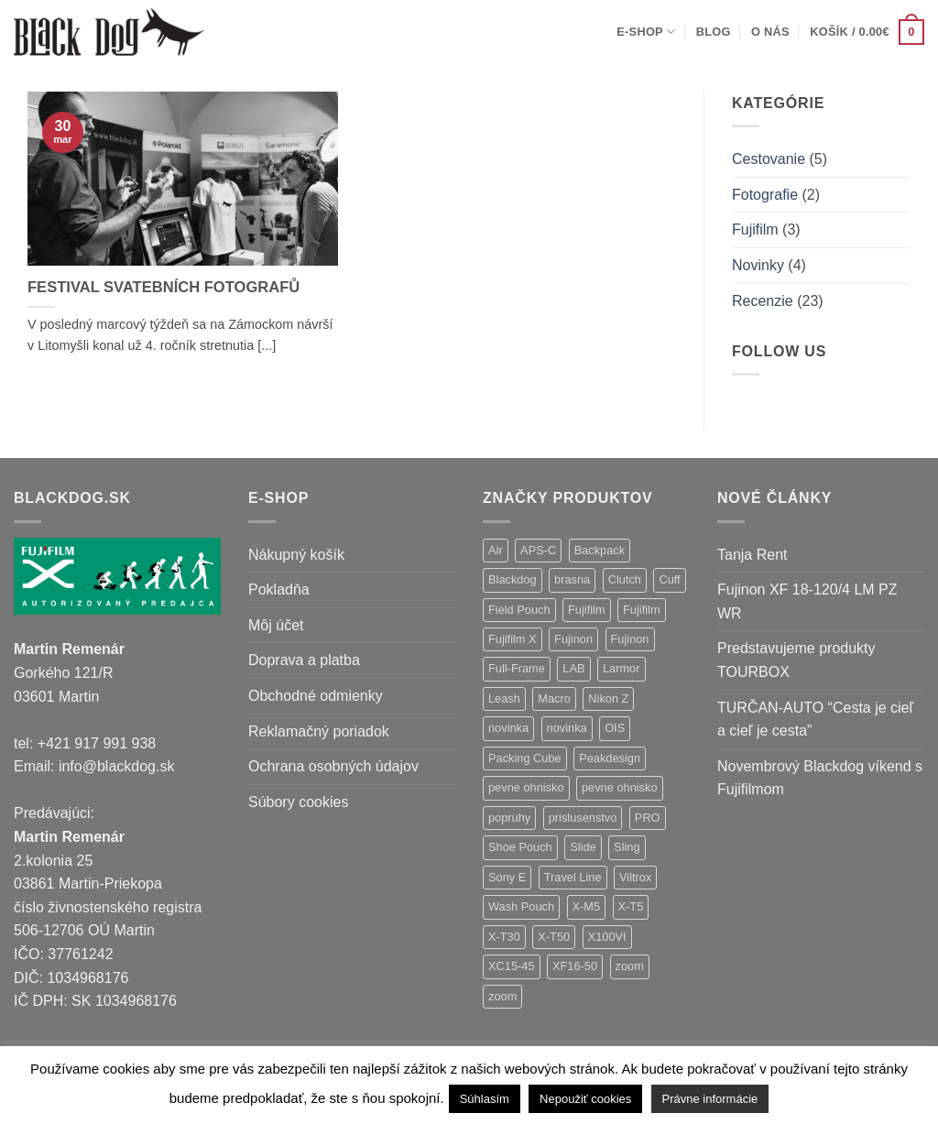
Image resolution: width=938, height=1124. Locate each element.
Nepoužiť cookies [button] (585, 1099)
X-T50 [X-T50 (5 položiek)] (554, 937)
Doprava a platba (304, 660)
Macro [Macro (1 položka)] (554, 698)
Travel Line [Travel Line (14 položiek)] (573, 877)
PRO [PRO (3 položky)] (647, 817)
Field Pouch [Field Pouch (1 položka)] (519, 610)
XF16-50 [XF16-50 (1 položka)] (574, 966)
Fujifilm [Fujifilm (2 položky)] (641, 610)
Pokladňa (279, 589)
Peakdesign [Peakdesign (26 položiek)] (609, 758)
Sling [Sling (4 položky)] (626, 847)
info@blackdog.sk (117, 766)
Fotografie (765, 194)
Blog (713, 31)
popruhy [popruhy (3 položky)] (509, 817)
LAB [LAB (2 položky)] (573, 668)
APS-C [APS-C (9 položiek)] (538, 550)
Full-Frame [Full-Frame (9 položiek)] (516, 668)
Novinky (758, 265)
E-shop (645, 31)
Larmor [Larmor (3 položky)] (621, 668)
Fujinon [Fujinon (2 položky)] (630, 639)
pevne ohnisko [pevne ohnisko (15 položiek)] (526, 787)
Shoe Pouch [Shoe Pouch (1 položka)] (520, 847)
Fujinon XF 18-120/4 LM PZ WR (807, 601)
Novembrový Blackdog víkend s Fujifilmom (819, 778)
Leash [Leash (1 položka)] (504, 698)
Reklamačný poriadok (318, 731)
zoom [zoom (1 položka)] (502, 996)
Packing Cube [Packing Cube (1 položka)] (525, 758)
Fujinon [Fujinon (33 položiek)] (573, 639)
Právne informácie (710, 1099)
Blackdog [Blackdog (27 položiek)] (512, 579)
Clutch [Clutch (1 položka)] (624, 579)
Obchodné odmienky (315, 696)
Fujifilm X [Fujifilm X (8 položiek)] (512, 639)
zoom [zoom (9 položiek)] (630, 966)
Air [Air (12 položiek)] (495, 550)
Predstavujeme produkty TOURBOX (796, 660)
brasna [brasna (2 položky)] (572, 579)
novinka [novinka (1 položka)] (567, 728)
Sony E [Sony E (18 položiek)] (507, 877)
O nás (770, 31)
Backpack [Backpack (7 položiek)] (599, 550)
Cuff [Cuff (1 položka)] (669, 579)
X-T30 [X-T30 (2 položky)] (504, 937)
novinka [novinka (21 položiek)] (508, 728)
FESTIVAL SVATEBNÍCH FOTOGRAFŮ (163, 287)
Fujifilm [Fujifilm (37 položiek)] (586, 610)
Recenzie (762, 301)
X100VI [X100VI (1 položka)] (607, 937)
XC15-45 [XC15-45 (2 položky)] (511, 966)
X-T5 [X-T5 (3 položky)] (631, 906)
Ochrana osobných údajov (333, 766)
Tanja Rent (752, 554)
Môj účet (275, 625)
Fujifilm (755, 229)
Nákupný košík (296, 554)
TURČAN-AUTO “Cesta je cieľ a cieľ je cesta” (815, 719)
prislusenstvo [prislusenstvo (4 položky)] (583, 817)
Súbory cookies (298, 802)
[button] (867, 32)
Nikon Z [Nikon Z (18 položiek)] (608, 698)
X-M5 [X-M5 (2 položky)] (587, 906)
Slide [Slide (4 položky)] (582, 847)
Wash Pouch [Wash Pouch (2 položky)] (521, 906)
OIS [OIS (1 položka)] (615, 728)
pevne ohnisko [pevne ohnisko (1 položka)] (620, 787)
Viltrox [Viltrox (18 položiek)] (635, 877)
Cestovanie (768, 159)
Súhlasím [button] (484, 1099)
